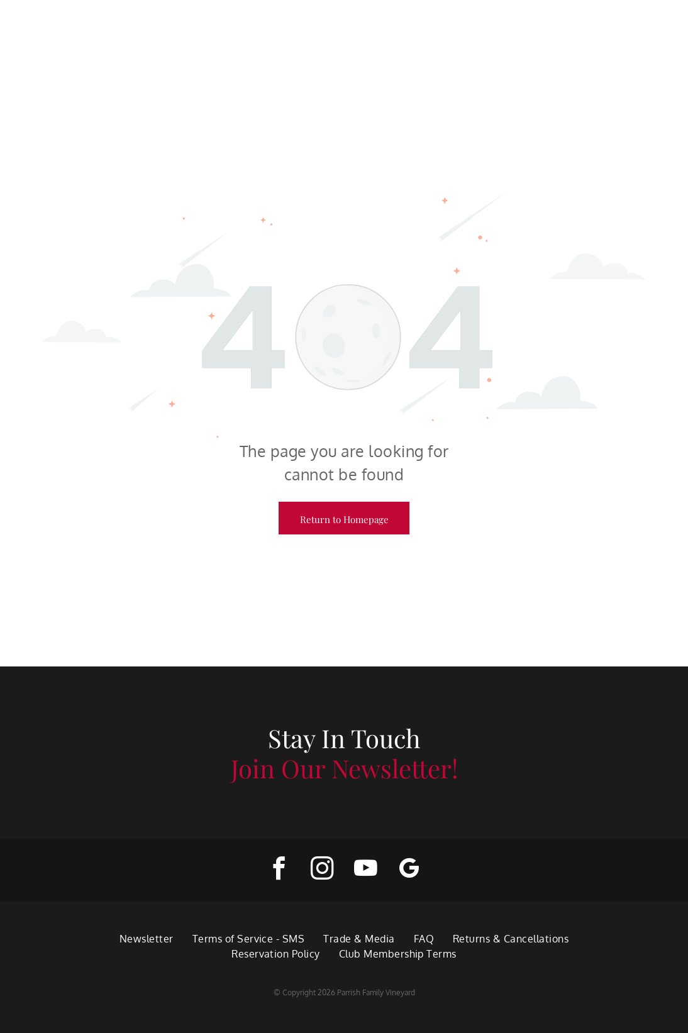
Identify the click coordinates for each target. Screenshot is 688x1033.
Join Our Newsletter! (344, 768)
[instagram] (322, 870)
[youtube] (365, 870)
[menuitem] (146, 938)
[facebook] (279, 870)
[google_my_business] (409, 870)
